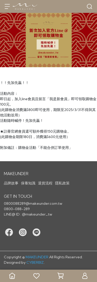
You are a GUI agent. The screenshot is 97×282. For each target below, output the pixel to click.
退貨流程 (45, 183)
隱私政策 (62, 183)
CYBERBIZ (35, 262)
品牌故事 (11, 183)
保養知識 (28, 183)
